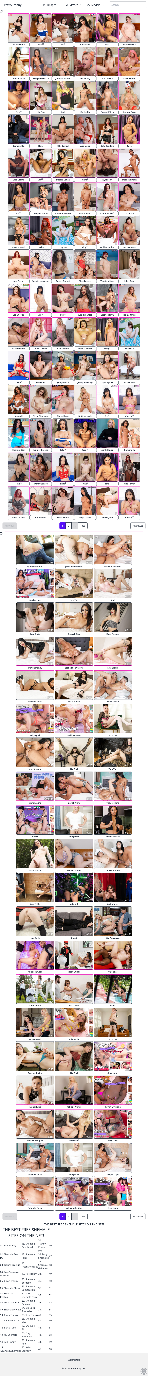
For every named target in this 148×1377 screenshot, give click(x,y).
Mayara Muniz (41, 213)
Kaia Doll (74, 904)
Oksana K (129, 213)
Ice (63, 44)
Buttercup (85, 44)
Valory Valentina (74, 1208)
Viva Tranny (31, 1315)
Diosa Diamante (41, 416)
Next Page (138, 525)
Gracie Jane (107, 517)
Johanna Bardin (63, 78)
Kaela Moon (63, 348)
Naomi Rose (63, 416)
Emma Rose (35, 1005)
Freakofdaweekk (63, 213)
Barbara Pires (18, 348)
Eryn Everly (107, 78)
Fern (19, 111)
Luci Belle (35, 938)
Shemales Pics (11, 1302)
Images (52, 5)
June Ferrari (18, 281)
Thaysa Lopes (112, 1174)
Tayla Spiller (107, 382)
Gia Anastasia (112, 938)
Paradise (74, 1140)
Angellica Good (35, 971)
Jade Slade (35, 634)
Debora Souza (18, 78)
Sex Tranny (10, 1342)
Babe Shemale (11, 1320)
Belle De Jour (18, 517)
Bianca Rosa (113, 701)
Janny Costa (63, 382)
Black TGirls (10, 1327)
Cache (41, 247)
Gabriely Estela (35, 1208)
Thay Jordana (112, 802)
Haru (40, 146)
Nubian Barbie (107, 247)
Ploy (85, 247)
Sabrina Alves (107, 213)
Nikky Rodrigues (35, 1140)
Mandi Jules (35, 1106)
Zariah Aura (35, 802)
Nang (85, 179)
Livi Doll (74, 769)
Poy (63, 314)
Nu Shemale (10, 1334)
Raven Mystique (113, 1106)
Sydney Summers (35, 566)
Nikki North (74, 701)
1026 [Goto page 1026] (82, 525)
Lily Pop (41, 112)
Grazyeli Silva (107, 112)
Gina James (112, 1073)
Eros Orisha (18, 179)
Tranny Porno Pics (42, 1247)
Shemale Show (12, 1288)
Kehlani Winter (74, 870)
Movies (74, 5)
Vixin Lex (113, 735)
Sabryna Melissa (41, 78)
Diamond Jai (18, 146)
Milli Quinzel (63, 146)
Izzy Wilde (35, 904)
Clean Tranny (11, 1281)
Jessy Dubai (74, 971)
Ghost (35, 836)
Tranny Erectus (12, 1265)
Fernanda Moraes (112, 566)
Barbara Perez (129, 112)
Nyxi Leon (107, 179)
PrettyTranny (13, 5)
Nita (107, 483)
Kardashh (85, 112)
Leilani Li (113, 1005)
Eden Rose (129, 281)
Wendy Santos (85, 314)
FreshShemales (30, 1266)
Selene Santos (35, 701)
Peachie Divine (35, 1073)
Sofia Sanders (107, 146)
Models (96, 5)
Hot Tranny (31, 1273)
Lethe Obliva (129, 44)
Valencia (112, 971)
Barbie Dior (40, 517)
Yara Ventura (35, 769)
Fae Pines (40, 382)
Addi (63, 112)
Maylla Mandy (35, 667)
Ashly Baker (107, 450)
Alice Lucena (85, 281)
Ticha (19, 382)
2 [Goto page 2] (68, 525)
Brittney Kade (85, 416)
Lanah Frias (18, 314)
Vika (85, 483)
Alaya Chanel (85, 517)
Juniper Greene (40, 450)
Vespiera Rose (107, 281)
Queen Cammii (63, 281)
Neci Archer (35, 600)
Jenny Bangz (129, 314)
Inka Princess (85, 213)
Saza (107, 44)
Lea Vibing (85, 78)
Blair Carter (112, 904)
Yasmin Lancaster (40, 281)
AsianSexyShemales (10, 1350)
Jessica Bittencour (74, 566)
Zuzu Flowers (113, 634)
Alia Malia (85, 146)
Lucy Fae (63, 247)
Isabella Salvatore (74, 667)
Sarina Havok (35, 1039)
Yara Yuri (74, 600)
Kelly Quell (35, 735)
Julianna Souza (35, 1174)
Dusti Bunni (63, 517)
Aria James (74, 836)
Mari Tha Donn (129, 179)
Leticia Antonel (113, 870)
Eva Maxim (74, 1005)
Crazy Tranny (11, 1315)
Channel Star (18, 450)
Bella (40, 44)
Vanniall (19, 416)
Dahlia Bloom (73, 735)
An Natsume (19, 44)
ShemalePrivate (12, 1309)
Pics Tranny (10, 1245)
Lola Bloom (112, 667)
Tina (18, 483)
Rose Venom (129, 78)
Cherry (129, 415)
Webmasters (74, 1359)
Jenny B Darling (85, 382)
